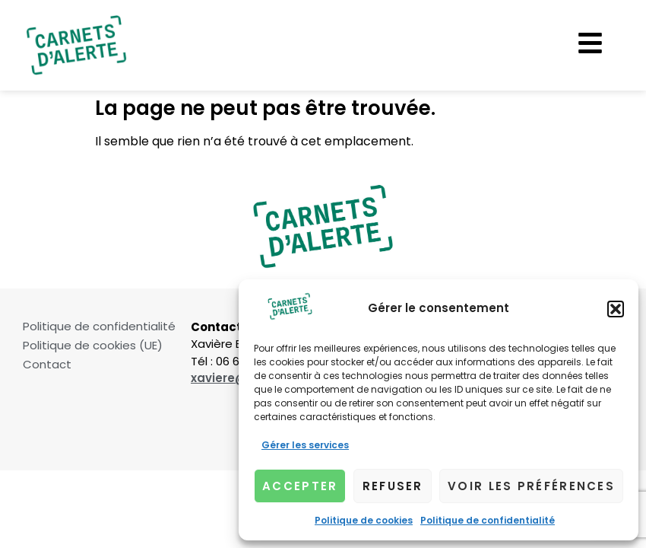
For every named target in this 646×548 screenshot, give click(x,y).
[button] (615, 309)
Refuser (393, 486)
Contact (47, 364)
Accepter (299, 486)
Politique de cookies (364, 520)
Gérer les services (305, 444)
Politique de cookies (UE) (93, 345)
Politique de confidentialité (487, 520)
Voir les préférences (531, 486)
